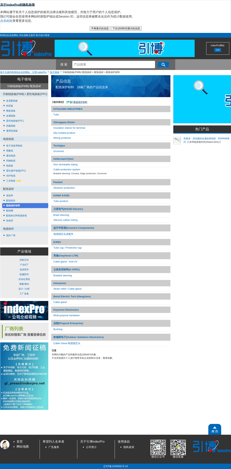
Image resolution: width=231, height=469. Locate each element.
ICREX (57, 242)
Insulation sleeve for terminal (69, 127)
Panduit (58, 182)
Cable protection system (66, 169)
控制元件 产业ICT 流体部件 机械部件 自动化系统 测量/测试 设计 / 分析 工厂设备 (24, 277)
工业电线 (13, 180)
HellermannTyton (63, 158)
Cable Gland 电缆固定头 (67, 343)
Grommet (58, 151)
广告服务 (53, 447)
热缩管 (9, 220)
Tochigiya (59, 145)
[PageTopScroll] (214, 429)
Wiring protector (62, 137)
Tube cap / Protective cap (67, 247)
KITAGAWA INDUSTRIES (68, 109)
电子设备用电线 (14, 145)
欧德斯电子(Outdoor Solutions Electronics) (78, 337)
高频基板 (10, 125)
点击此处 (6, 20)
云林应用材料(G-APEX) (66, 269)
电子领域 (24, 79)
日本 (218, 50)
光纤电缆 (10, 175)
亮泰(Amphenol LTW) (65, 255)
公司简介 (91, 447)
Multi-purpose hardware (66, 315)
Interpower (59, 283)
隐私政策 (128, 447)
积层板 (9, 105)
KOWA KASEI (61, 195)
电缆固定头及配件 (63, 234)
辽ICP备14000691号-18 (115, 466)
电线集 (9, 165)
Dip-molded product (64, 132)
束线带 (9, 195)
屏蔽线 (9, 150)
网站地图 (23, 446)
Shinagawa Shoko (64, 122)
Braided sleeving (62, 275)
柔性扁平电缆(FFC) (16, 170)
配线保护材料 (13, 205)
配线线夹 (10, 200)
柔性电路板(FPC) (15, 120)
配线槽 (9, 210)
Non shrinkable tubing (65, 164)
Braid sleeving (61, 214)
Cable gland (60, 302)
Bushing (58, 329)
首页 (20, 441)
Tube (56, 114)
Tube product (60, 201)
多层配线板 (12, 100)
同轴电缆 (10, 160)
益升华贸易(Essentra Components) (73, 227)
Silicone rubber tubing (65, 220)
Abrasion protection (64, 187)
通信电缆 (10, 155)
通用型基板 (12, 130)
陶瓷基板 (10, 110)
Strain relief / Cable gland (67, 288)
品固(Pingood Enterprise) (68, 323)
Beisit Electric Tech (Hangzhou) (72, 296)
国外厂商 (10, 235)
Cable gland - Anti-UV (65, 261)
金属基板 (10, 115)
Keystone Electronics (66, 309)
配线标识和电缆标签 (16, 215)
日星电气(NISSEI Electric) (68, 209)
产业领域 (24, 251)
